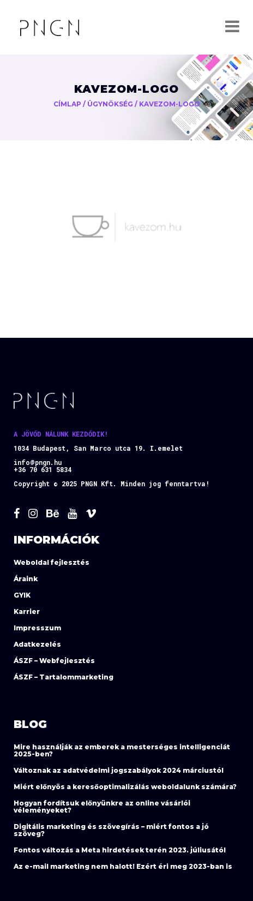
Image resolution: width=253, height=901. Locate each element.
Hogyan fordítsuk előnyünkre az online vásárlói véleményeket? (102, 806)
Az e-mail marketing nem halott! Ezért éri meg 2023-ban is (123, 866)
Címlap (67, 104)
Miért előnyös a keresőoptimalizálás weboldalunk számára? (125, 786)
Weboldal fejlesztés (51, 562)
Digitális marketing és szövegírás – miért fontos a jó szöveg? (111, 830)
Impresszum (37, 627)
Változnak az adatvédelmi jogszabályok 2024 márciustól (119, 770)
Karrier (27, 611)
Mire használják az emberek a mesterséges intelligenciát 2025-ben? (122, 750)
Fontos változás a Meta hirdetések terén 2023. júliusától (120, 850)
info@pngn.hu (38, 462)
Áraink (26, 578)
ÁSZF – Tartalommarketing (63, 677)
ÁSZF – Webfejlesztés (54, 660)
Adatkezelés (37, 644)
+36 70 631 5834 (42, 469)
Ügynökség (110, 104)
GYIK (22, 595)
